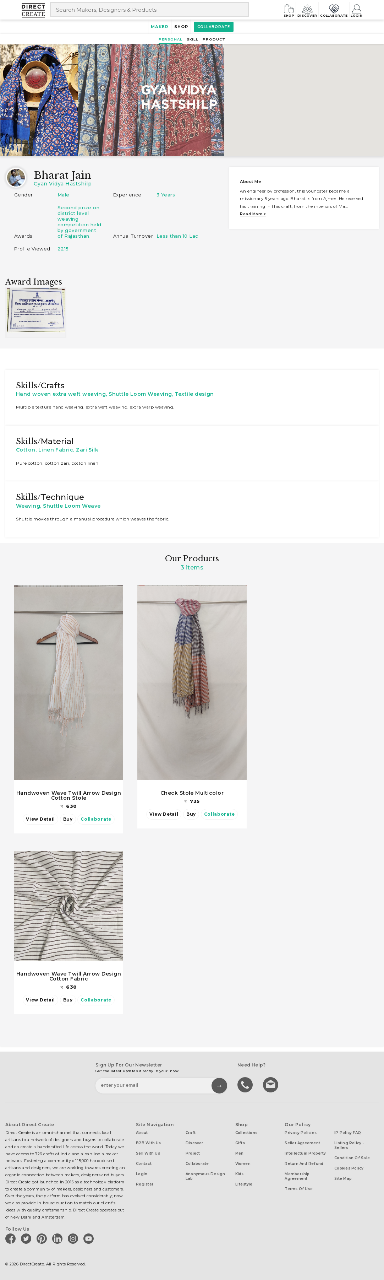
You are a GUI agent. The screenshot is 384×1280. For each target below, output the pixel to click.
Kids (239, 1172)
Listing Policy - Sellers (349, 1143)
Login (355, 9)
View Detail (41, 818)
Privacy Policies (301, 1131)
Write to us (271, 1082)
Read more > (253, 214)
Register (144, 1182)
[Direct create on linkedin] (58, 1236)
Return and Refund (304, 1162)
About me (250, 181)
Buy (68, 818)
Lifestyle (244, 1182)
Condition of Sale (352, 1156)
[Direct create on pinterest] (43, 1236)
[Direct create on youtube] (89, 1236)
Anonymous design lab (205, 1174)
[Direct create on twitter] (27, 1236)
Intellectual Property (305, 1151)
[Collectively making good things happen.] (36, 10)
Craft (191, 1131)
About (142, 1131)
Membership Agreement (297, 1174)
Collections (246, 1131)
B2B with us (148, 1141)
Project (193, 1151)
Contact (144, 1162)
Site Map (343, 1176)
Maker (155, 27)
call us (245, 1082)
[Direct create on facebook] (11, 1236)
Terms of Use (299, 1187)
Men (239, 1151)
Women (243, 1162)
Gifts (240, 1141)
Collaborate (325, 9)
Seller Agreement (302, 1141)
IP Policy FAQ (347, 1131)
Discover (290, 9)
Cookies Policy (348, 1166)
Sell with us (148, 1151)
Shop (265, 9)
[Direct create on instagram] (74, 1236)
